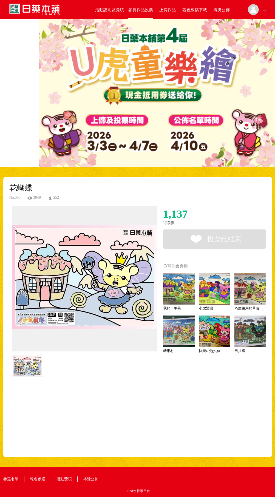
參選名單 (11, 479)
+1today (130, 491)
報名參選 (37, 479)
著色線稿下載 (194, 10)
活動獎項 (64, 479)
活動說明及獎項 (109, 10)
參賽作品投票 (140, 10)
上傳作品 (167, 10)
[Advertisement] (76, 403)
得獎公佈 (221, 10)
